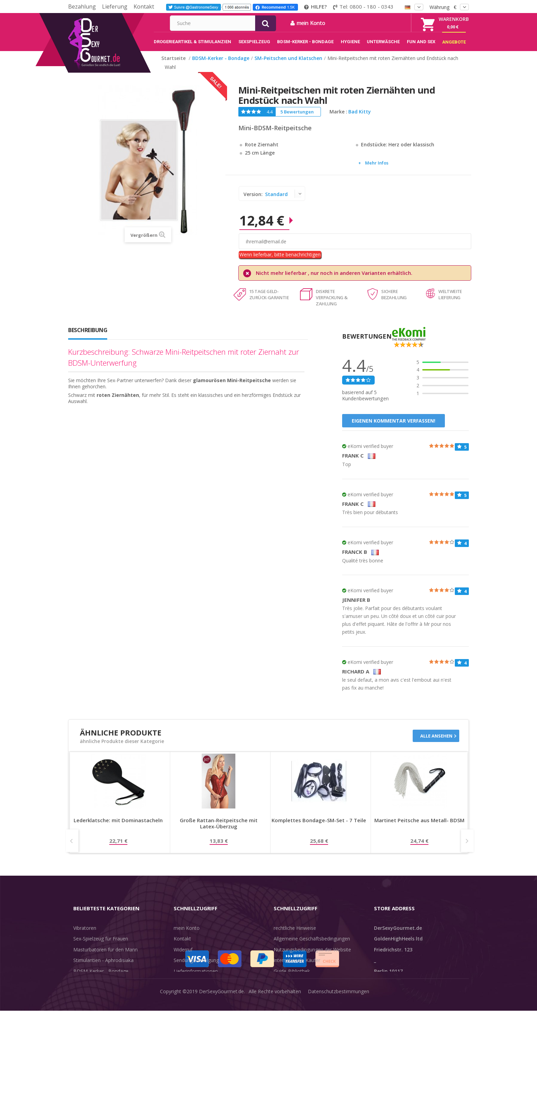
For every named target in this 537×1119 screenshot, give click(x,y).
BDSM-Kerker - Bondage (100, 978)
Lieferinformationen (196, 978)
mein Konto (381, 23)
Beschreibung (87, 337)
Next (467, 848)
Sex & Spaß (86, 1021)
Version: (253, 201)
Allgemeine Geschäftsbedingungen (312, 945)
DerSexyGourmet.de (221, 1108)
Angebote (88, 1032)
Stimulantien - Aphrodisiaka (103, 967)
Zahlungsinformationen (199, 1000)
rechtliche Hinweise (295, 935)
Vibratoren (84, 935)
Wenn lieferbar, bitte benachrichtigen (280, 261)
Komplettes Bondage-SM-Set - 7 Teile (319, 827)
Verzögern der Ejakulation (101, 1010)
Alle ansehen (436, 743)
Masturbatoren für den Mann (105, 956)
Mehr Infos (376, 170)
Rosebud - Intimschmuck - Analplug (112, 989)
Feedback (284, 989)
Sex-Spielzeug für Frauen (100, 945)
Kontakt (144, 6)
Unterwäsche (87, 1000)
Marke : (338, 119)
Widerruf (183, 956)
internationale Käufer (297, 967)
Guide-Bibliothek (292, 978)
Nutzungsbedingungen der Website (312, 956)
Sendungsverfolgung (196, 967)
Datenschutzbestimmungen (338, 1108)
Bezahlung (82, 6)
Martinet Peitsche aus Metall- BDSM (419, 827)
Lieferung (114, 6)
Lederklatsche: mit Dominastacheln (118, 827)
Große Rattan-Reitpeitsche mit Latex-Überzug (219, 830)
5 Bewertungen (297, 119)
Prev (72, 848)
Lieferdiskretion (191, 989)
